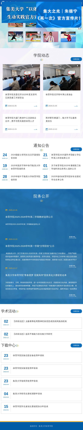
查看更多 (76, 59)
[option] (21, 87)
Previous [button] (2, 86)
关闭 (80, 28)
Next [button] (80, 86)
